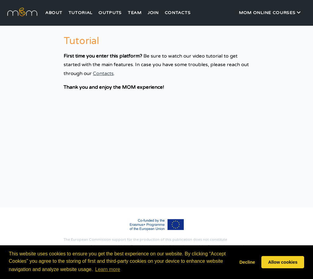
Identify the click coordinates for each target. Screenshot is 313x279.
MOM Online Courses (270, 12)
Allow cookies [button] (282, 262)
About (53, 12)
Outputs (110, 12)
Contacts (178, 12)
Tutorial (80, 12)
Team (135, 12)
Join (153, 12)
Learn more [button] (107, 269)
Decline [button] (247, 262)
